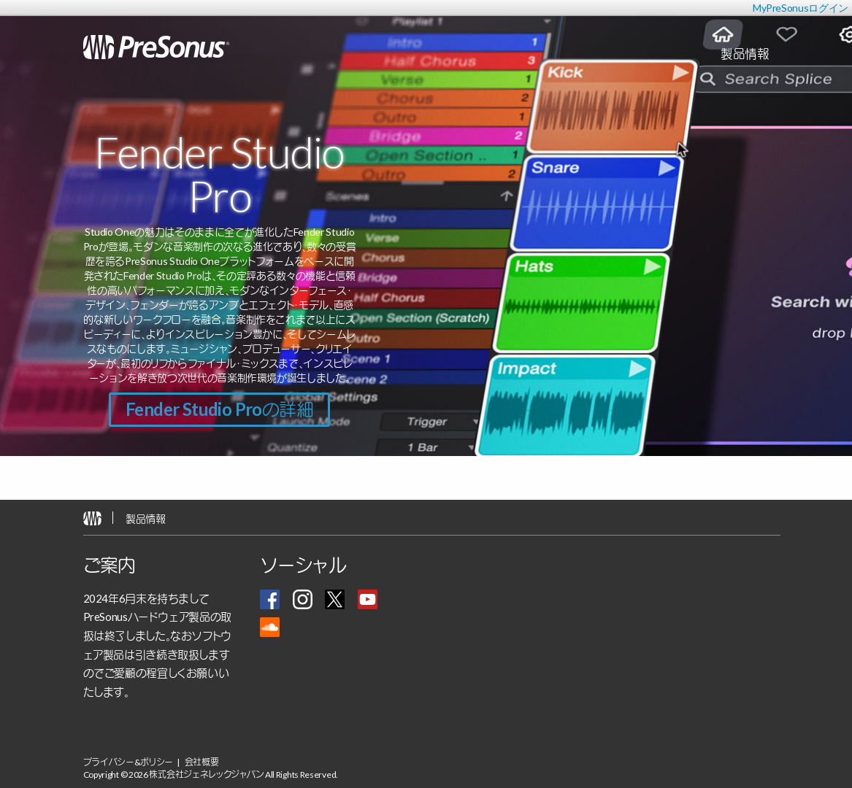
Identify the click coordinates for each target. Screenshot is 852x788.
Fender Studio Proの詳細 (219, 409)
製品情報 (146, 518)
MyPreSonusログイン (800, 7)
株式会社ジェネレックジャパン (206, 774)
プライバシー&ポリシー (128, 762)
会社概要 (202, 762)
